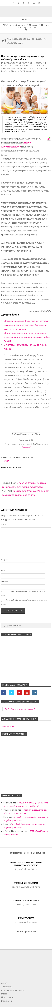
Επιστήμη (15, 68)
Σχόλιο (3, 524)
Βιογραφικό (26, 447)
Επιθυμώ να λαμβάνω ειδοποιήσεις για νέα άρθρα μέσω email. (24, 602)
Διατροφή (5, 68)
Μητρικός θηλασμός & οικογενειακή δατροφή (26, 320)
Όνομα (4, 559)
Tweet (6, 460)
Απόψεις (34, 65)
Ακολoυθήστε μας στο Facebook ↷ (20, 702)
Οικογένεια (42, 68)
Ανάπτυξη (26, 65)
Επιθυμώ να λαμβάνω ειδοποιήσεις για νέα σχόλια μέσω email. (24, 593)
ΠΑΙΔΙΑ (8, 65)
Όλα (3, 65)
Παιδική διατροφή (9, 71)
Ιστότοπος (5, 581)
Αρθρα (41, 65)
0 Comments (31, 71)
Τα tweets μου (7, 726)
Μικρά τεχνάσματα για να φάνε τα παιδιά (25, 332)
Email (3, 570)
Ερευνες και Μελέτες (28, 68)
